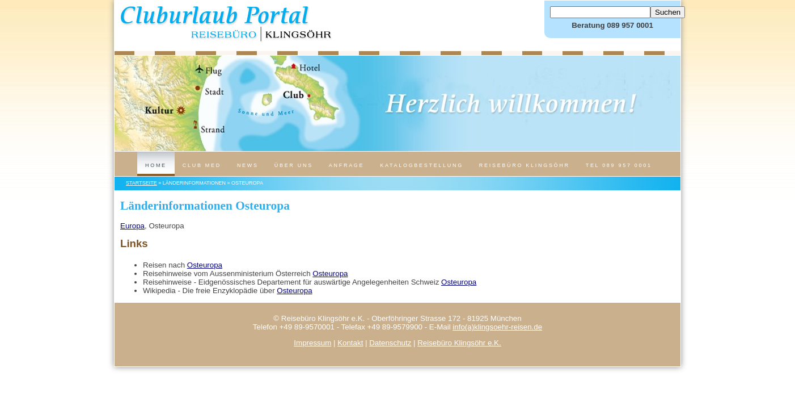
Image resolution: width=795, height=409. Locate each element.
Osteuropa (204, 265)
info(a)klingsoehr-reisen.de (497, 327)
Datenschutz (390, 343)
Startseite (141, 183)
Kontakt (350, 343)
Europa (132, 226)
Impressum (312, 343)
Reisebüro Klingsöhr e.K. (459, 343)
